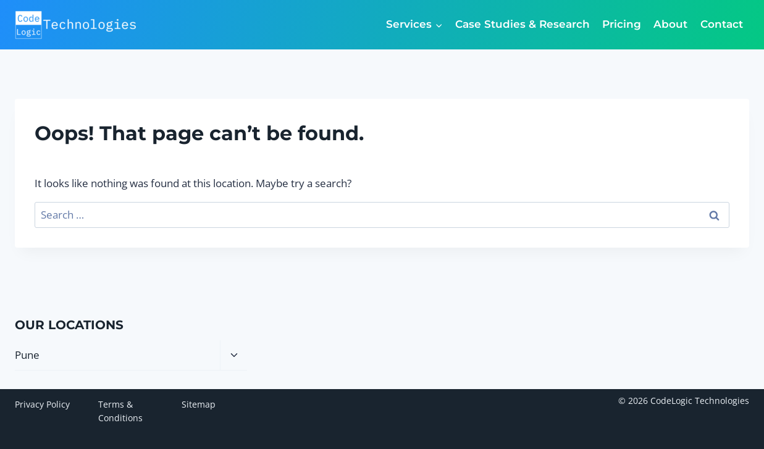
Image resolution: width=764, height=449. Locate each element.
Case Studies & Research (522, 24)
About (670, 24)
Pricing (621, 24)
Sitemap (199, 404)
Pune (27, 355)
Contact (721, 24)
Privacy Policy (42, 404)
